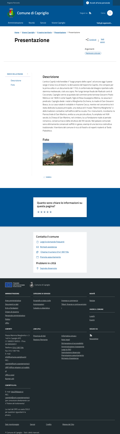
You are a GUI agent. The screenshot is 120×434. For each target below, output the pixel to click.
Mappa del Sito (68, 424)
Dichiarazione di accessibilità (72, 343)
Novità (32, 22)
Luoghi (92, 316)
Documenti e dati (11, 304)
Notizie (92, 300)
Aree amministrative (13, 300)
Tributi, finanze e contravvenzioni (73, 306)
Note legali (65, 339)
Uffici (7, 323)
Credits (48, 424)
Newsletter (94, 338)
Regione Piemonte (13, 3)
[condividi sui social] (91, 40)
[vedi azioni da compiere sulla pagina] (101, 40)
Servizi (43, 22)
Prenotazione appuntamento (72, 355)
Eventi (92, 319)
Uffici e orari (9, 374)
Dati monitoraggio (12, 424)
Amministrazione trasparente (72, 346)
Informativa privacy (68, 335)
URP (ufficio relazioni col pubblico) (17, 369)
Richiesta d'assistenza (70, 358)
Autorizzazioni (38, 304)
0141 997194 (18, 347)
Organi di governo (12, 311)
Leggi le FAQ (66, 349)
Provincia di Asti (39, 335)
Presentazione (60, 32)
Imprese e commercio (69, 300)
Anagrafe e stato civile (42, 300)
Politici (7, 319)
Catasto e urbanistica (41, 308)
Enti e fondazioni (11, 308)
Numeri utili (9, 378)
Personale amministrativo (15, 315)
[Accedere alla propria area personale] (98, 3)
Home (17, 32)
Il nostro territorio (44, 32)
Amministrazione (15, 22)
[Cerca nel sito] (109, 13)
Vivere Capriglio (58, 22)
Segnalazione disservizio (70, 352)
